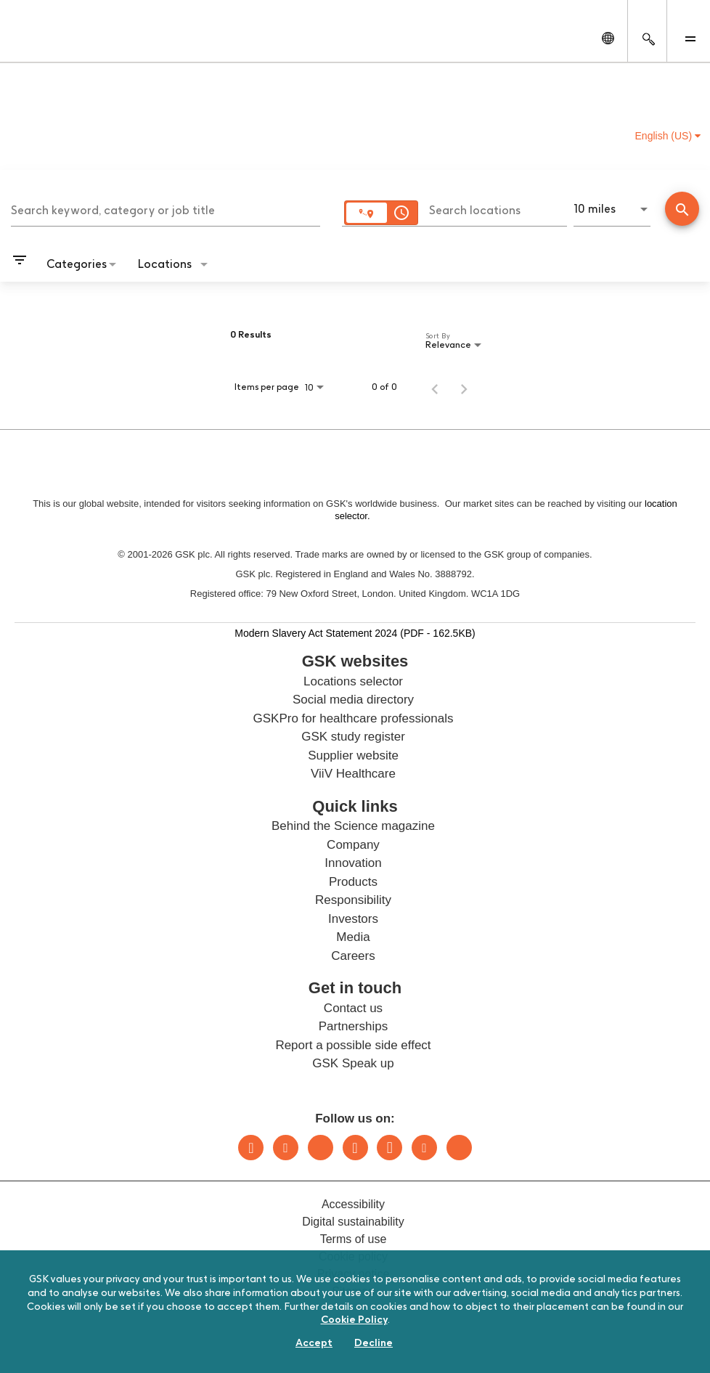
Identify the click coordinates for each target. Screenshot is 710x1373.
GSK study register (353, 736)
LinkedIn (251, 1147)
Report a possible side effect (353, 1045)
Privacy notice (353, 1274)
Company (353, 845)
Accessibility (353, 1204)
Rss (459, 1147)
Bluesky (320, 1147)
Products (353, 882)
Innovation (353, 863)
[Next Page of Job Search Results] (463, 387)
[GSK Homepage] (49, 42)
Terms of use (353, 1239)
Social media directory (353, 699)
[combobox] (165, 208)
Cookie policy (353, 1256)
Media (353, 937)
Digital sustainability (353, 1221)
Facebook (389, 1147)
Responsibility (353, 900)
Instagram (355, 1147)
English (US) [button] (668, 136)
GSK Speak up (352, 1063)
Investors (353, 919)
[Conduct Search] (682, 209)
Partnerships (353, 1026)
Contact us (353, 1008)
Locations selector (353, 681)
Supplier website (353, 755)
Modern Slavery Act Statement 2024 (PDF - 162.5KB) (355, 632)
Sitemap (353, 1291)
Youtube (424, 1147)
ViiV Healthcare (353, 774)
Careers (353, 956)
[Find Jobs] (682, 210)
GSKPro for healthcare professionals (353, 718)
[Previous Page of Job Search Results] (434, 387)
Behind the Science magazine (353, 826)
